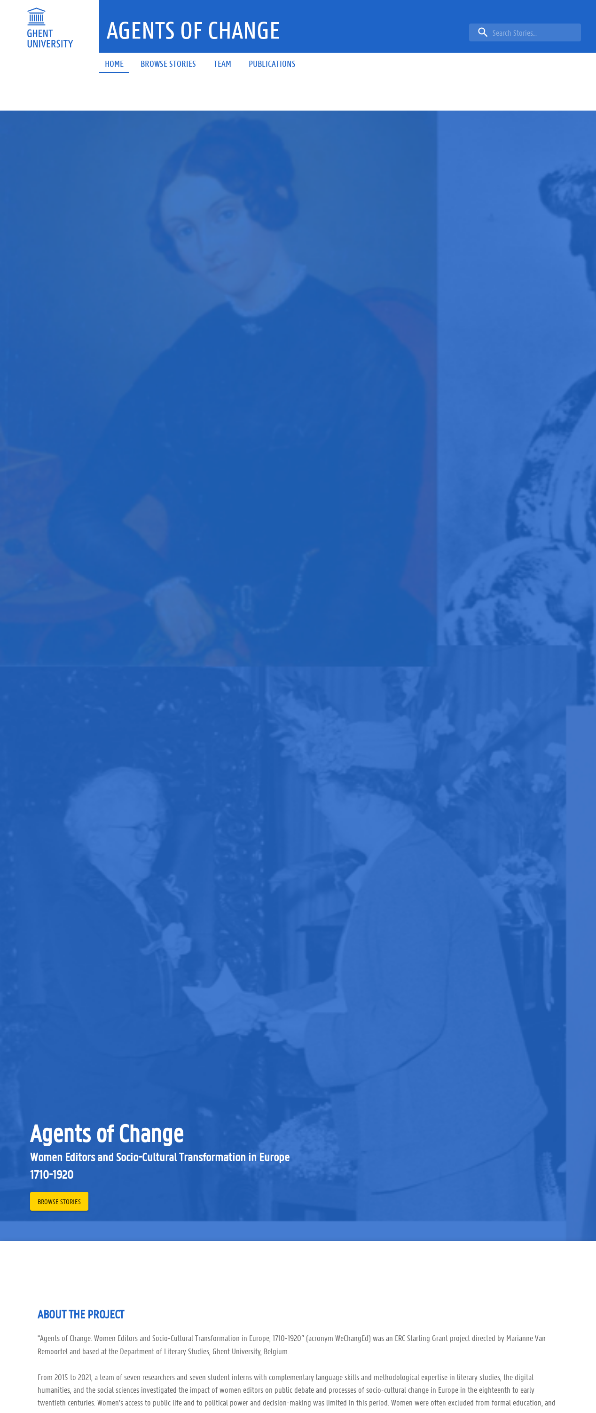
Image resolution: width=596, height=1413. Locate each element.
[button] (193, 30)
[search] (525, 32)
